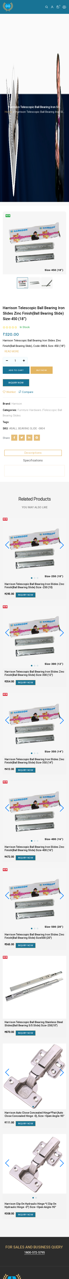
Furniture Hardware (29, 410)
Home (8, 111)
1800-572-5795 (34, 1253)
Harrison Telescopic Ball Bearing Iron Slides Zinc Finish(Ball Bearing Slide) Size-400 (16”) (34, 848)
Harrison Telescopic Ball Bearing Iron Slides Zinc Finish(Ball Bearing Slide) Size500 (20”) (34, 936)
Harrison (17, 403)
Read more (12, 351)
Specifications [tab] (33, 460)
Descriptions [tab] (33, 453)
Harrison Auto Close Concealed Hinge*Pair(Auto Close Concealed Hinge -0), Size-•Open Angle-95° (34, 1114)
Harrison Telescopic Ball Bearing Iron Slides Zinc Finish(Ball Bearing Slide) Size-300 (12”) (34, 673)
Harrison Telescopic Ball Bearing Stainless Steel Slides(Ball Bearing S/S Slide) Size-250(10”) (34, 1024)
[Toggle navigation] (64, 7)
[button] (62, 545)
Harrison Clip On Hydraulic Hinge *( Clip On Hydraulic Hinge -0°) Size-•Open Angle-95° (30, 1205)
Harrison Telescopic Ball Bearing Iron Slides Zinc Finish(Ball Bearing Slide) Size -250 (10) (34, 586)
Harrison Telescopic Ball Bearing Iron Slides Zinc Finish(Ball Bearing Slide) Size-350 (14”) (34, 761)
